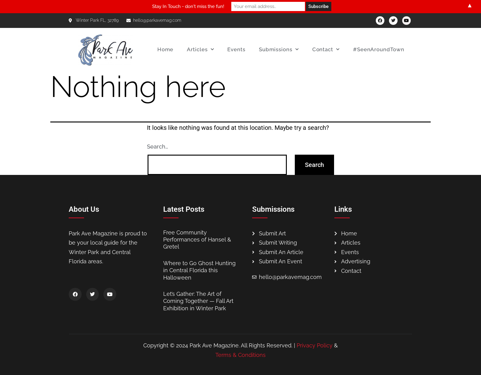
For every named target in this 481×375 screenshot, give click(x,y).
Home (165, 49)
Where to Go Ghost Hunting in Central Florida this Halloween (199, 270)
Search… (157, 146)
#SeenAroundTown (378, 49)
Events (236, 49)
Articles (200, 49)
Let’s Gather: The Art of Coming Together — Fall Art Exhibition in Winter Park (198, 301)
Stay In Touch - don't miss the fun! (188, 6)
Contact (326, 49)
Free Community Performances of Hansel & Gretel (197, 239)
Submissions (279, 49)
